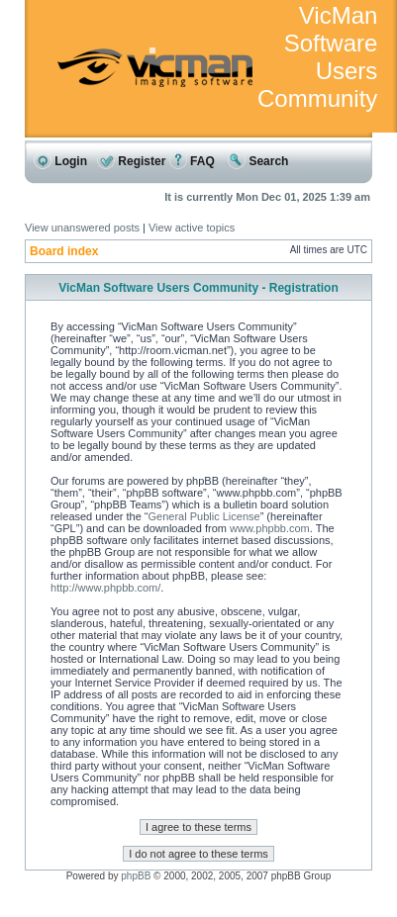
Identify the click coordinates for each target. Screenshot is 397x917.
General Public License (204, 516)
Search (258, 161)
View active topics (192, 227)
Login (60, 161)
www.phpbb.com (270, 528)
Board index (64, 251)
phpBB (135, 876)
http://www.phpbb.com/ (105, 588)
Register (131, 161)
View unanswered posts (82, 227)
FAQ (192, 161)
